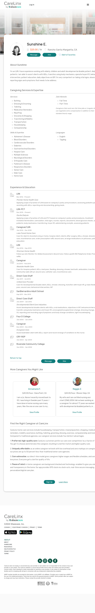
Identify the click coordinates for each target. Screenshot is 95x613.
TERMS (39, 527)
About (6, 542)
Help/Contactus (10, 549)
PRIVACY (32, 527)
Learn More (63, 482)
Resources (8, 546)
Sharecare (8, 544)
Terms (6, 553)
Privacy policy (9, 551)
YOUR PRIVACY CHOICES (20, 527)
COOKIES (7, 527)
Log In (31, 5)
